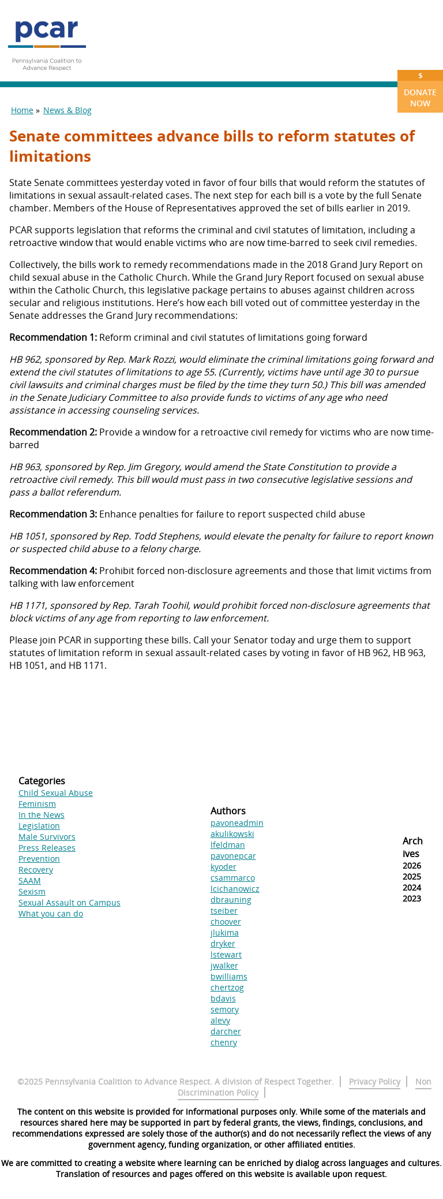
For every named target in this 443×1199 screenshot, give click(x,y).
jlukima (225, 932)
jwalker (224, 965)
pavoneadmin (237, 822)
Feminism (37, 803)
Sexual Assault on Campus (69, 902)
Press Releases (47, 847)
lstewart (226, 954)
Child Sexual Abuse (55, 792)
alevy (220, 1020)
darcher (226, 1031)
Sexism (32, 891)
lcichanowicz (235, 888)
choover (226, 921)
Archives (413, 847)
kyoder (223, 866)
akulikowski (232, 833)
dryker (223, 943)
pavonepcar (233, 855)
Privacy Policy (374, 1081)
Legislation (39, 825)
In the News (41, 814)
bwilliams (229, 976)
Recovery (35, 869)
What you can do (50, 913)
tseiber (224, 910)
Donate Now (420, 89)
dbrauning (231, 899)
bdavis (223, 998)
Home (22, 110)
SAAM (29, 880)
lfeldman (228, 844)
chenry (224, 1042)
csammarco (233, 877)
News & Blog (67, 110)
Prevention (39, 858)
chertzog (227, 987)
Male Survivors (47, 836)
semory (225, 1009)
